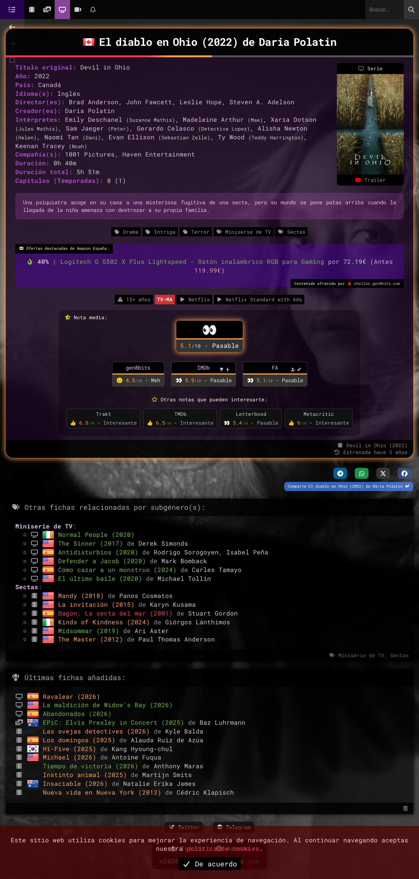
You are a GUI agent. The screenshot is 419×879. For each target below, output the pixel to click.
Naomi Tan (61, 137)
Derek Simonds (163, 543)
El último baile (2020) (102, 578)
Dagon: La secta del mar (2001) (117, 613)
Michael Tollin (184, 578)
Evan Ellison (131, 137)
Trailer (370, 179)
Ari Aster (152, 631)
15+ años (134, 299)
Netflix (194, 299)
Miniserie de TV (243, 231)
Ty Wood (231, 137)
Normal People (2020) (96, 534)
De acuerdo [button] (209, 863)
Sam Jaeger (85, 128)
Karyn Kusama (173, 604)
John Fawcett (149, 102)
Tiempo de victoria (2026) (92, 766)
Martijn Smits (167, 775)
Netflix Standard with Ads (259, 299)
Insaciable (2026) (77, 783)
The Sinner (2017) (92, 543)
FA (275, 367)
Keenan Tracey (40, 146)
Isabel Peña (247, 552)
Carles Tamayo (217, 570)
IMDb (203, 367)
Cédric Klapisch (205, 792)
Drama (126, 231)
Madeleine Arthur (213, 119)
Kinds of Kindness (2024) (106, 622)
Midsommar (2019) (90, 631)
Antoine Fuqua (136, 757)
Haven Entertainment (158, 154)
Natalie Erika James (159, 783)
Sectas (291, 231)
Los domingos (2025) (81, 740)
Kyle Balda (184, 731)
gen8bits (138, 367)
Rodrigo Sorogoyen (186, 552)
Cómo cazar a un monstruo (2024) (119, 570)
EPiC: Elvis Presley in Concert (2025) (115, 722)
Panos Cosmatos (146, 595)
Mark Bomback (184, 561)
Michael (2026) (71, 757)
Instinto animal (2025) (87, 775)
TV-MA (164, 299)
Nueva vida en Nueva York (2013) (104, 792)
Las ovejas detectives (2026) (98, 731)
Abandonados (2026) (77, 713)
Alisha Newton (282, 128)
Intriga (160, 231)
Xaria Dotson (294, 119)
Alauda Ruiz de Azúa (167, 740)
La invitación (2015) (98, 604)
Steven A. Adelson (261, 102)
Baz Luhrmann (222, 722)
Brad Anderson (94, 102)
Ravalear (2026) (71, 696)
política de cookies (223, 848)
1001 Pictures (90, 154)
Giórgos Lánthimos (197, 622)
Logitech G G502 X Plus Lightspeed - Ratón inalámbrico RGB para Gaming (194, 261)
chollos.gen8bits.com (377, 283)
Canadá (49, 85)
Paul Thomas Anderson (176, 639)
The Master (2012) (92, 639)
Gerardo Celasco (165, 128)
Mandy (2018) (83, 595)
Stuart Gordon (213, 613)
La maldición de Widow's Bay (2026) (108, 705)
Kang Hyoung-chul (142, 749)
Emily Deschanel (93, 119)
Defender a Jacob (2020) (104, 561)
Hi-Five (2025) (71, 749)
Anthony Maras (178, 766)
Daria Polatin (90, 111)
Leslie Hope (201, 102)
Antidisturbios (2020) (100, 552)
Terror (196, 231)
